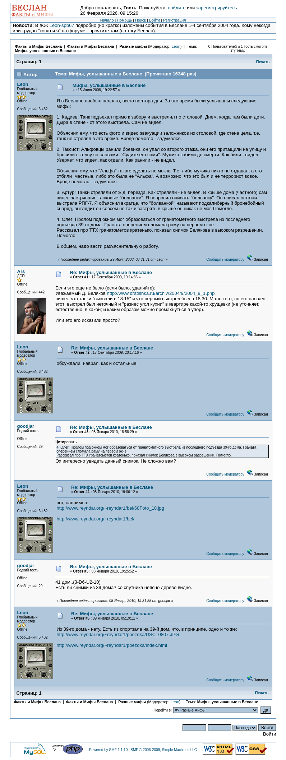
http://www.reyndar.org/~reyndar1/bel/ (95, 519)
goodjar (25, 426)
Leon (176, 46)
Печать (263, 62)
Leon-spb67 (62, 25)
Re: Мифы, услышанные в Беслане (111, 272)
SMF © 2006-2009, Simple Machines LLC (163, 750)
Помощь (124, 20)
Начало (107, 20)
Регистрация (174, 20)
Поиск (140, 20)
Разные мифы (133, 46)
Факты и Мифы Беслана (38, 46)
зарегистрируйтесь (216, 7)
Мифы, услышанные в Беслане (45, 50)
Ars (21, 271)
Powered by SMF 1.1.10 (108, 750)
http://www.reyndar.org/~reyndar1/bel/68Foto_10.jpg (111, 508)
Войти (154, 20)
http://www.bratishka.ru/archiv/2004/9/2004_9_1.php (161, 293)
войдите (176, 7)
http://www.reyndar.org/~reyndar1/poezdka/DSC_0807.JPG (118, 634)
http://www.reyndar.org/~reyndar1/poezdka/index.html (112, 645)
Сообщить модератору (225, 259)
